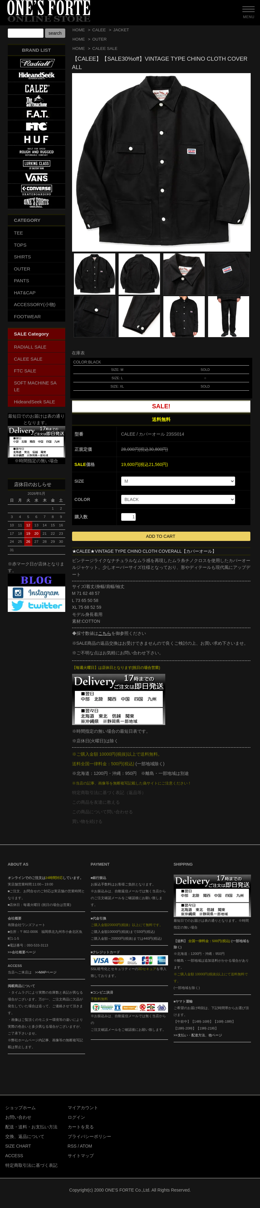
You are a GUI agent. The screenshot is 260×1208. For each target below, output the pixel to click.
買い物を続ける (87, 821)
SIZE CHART (18, 1146)
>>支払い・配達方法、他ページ (198, 1035)
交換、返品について (24, 1136)
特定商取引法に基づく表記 (31, 1165)
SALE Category (31, 333)
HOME (78, 30)
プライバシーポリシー (89, 1136)
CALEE (99, 30)
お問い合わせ (18, 1117)
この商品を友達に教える (96, 802)
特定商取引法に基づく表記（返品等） (109, 792)
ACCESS (14, 1155)
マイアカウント (83, 1107)
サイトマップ (81, 1155)
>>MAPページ (46, 972)
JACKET (121, 30)
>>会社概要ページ (22, 952)
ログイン (76, 1117)
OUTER (99, 39)
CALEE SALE (104, 48)
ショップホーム (20, 1107)
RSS (72, 1146)
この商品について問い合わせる (102, 811)
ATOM (86, 1146)
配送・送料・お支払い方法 (31, 1126)
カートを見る (81, 1126)
